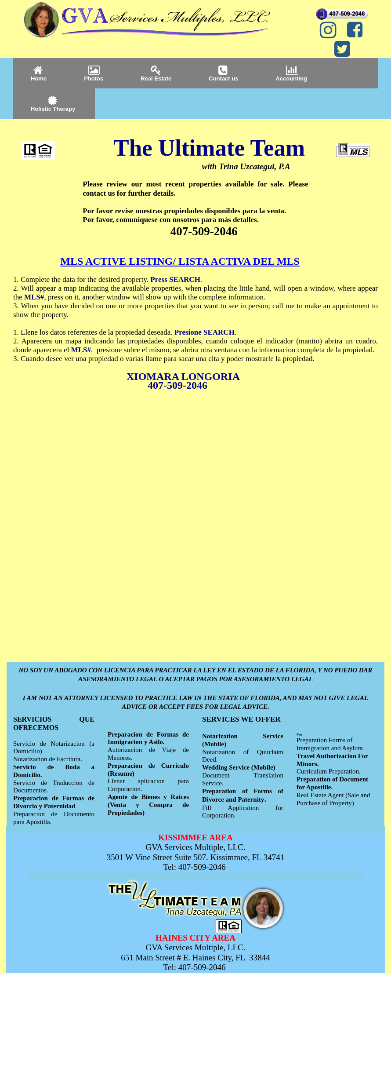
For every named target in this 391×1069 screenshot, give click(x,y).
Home (39, 73)
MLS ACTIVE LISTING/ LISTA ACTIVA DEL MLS (180, 261)
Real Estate (156, 73)
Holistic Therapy (53, 103)
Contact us (223, 73)
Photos (93, 73)
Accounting (291, 73)
